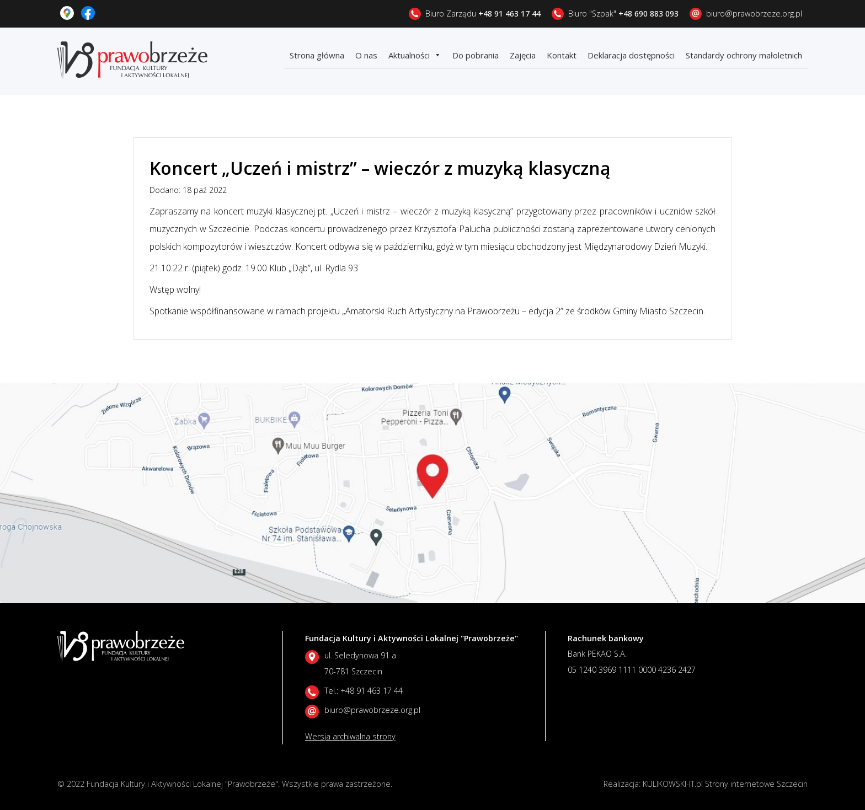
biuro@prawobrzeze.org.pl (754, 13)
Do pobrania (475, 55)
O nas (366, 55)
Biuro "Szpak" (623, 13)
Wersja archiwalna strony (350, 736)
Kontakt (561, 55)
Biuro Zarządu (483, 13)
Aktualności (414, 55)
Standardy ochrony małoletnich (744, 55)
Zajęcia (523, 55)
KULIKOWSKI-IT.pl (673, 784)
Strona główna (317, 55)
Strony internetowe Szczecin (756, 784)
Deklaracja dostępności (631, 55)
